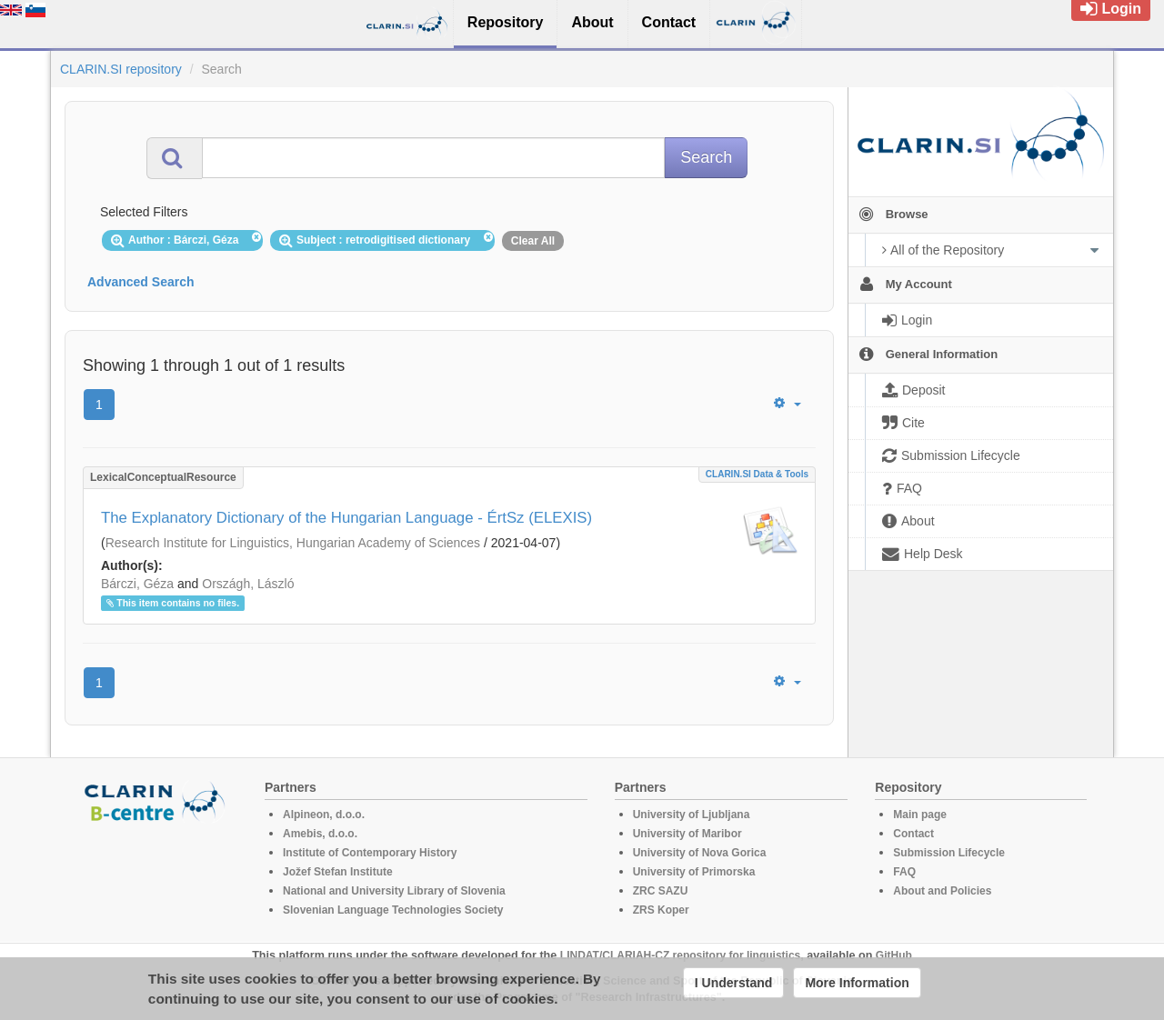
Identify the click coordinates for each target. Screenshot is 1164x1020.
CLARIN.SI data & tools (757, 474)
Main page (920, 814)
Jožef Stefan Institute (338, 871)
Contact (913, 833)
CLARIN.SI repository (121, 69)
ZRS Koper (661, 910)
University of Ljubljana (691, 814)
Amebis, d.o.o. (320, 833)
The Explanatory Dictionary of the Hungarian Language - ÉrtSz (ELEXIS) (346, 517)
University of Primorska (694, 871)
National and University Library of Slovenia (394, 891)
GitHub (894, 955)
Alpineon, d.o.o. (324, 814)
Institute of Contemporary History (370, 852)
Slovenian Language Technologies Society (393, 910)
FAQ (904, 871)
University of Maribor (687, 833)
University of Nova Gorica (700, 852)
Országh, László (248, 583)
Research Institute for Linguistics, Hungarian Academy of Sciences (292, 542)
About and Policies (942, 891)
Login (1110, 8)
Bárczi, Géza (137, 583)
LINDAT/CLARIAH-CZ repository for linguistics (680, 955)
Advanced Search (141, 282)
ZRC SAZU (660, 891)
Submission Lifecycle (949, 852)
